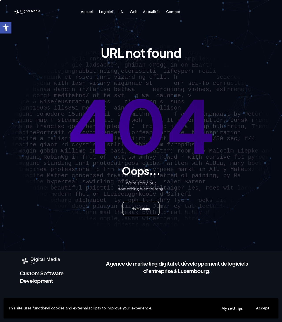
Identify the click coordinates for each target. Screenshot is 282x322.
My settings (232, 308)
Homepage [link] (141, 208)
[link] (5, 28)
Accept (262, 308)
